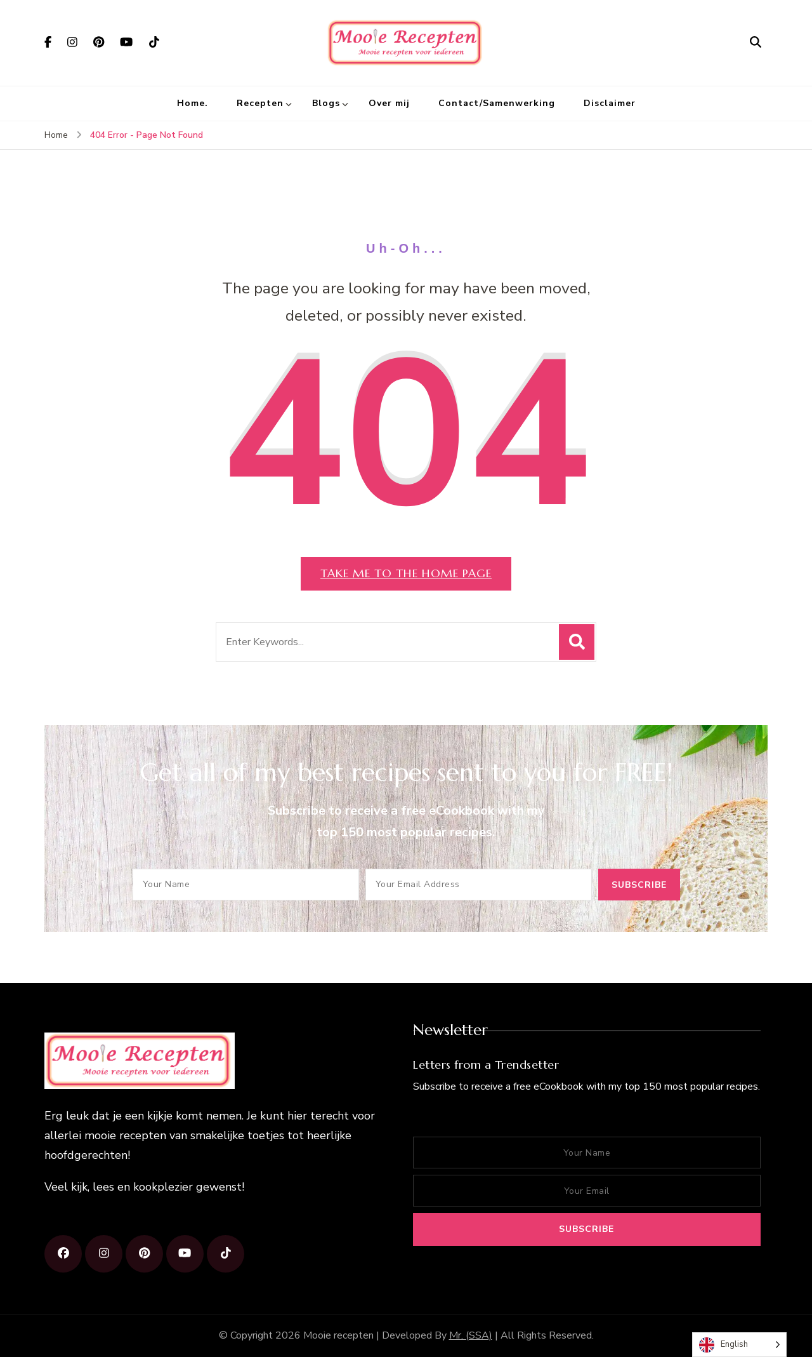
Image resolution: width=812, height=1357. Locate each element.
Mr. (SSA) (470, 1335)
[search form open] (755, 42)
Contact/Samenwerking (496, 103)
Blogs (326, 103)
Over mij (389, 103)
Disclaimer (610, 103)
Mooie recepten (338, 1335)
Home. (192, 103)
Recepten (260, 103)
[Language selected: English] (739, 1344)
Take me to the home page (406, 573)
